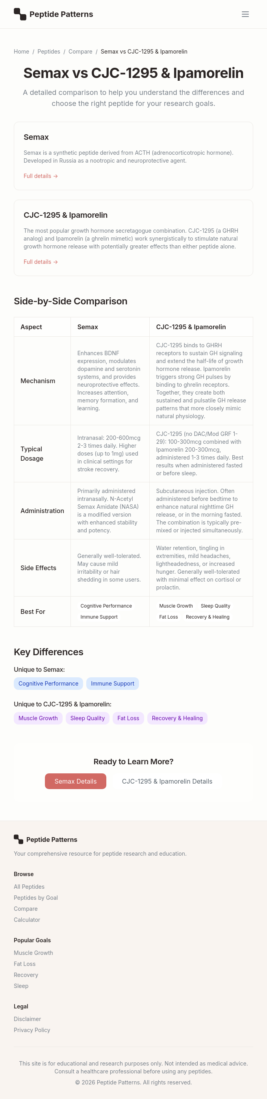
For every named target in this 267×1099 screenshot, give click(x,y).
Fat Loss (168, 617)
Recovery (26, 974)
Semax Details (75, 781)
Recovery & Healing (208, 617)
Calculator (27, 919)
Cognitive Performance (106, 606)
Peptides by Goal (36, 897)
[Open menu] (245, 14)
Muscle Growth (176, 606)
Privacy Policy (32, 1030)
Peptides (48, 51)
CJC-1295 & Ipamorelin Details (167, 781)
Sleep (21, 985)
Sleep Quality (215, 606)
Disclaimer (27, 1019)
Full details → (41, 175)
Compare (81, 51)
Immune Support (98, 617)
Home (21, 51)
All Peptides (29, 886)
